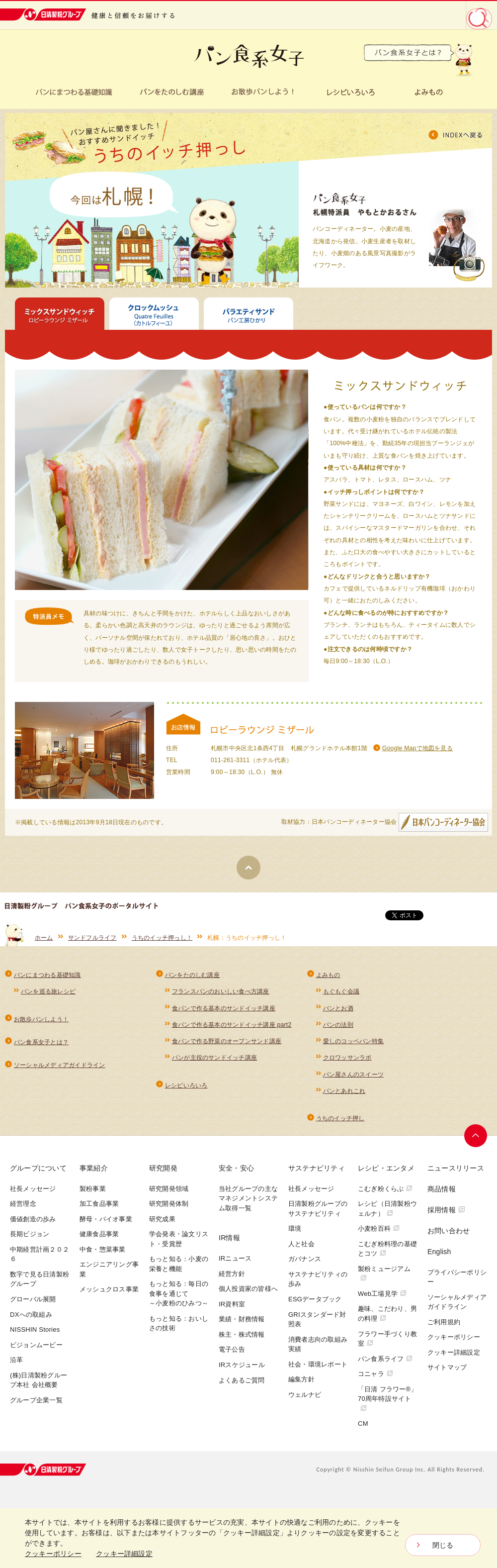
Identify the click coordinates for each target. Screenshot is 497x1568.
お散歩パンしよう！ (41, 1019)
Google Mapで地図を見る (417, 748)
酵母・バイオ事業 (106, 1219)
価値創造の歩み (33, 1219)
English (439, 1252)
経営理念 (23, 1203)
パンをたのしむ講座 (192, 975)
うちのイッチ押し (340, 1118)
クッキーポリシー (453, 1337)
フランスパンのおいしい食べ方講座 (220, 991)
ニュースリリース (455, 1168)
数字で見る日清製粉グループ (39, 1279)
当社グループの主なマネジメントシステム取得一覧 (248, 1198)
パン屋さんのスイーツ (353, 1074)
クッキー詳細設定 (453, 1352)
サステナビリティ (316, 1168)
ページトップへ (475, 1135)
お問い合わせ (448, 1231)
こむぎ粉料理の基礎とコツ (387, 1249)
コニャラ (375, 1373)
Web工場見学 (382, 1293)
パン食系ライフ (385, 1359)
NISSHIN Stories (35, 1329)
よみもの (328, 975)
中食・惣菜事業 (103, 1249)
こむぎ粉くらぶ (385, 1188)
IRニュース (235, 1258)
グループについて (38, 1168)
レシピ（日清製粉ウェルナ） (387, 1208)
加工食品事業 (99, 1203)
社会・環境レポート (317, 1364)
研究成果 (162, 1219)
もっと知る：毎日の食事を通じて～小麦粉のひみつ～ (178, 1293)
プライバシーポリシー (457, 1277)
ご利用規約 (443, 1322)
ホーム (44, 937)
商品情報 (441, 1189)
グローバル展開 (33, 1299)
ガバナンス (304, 1259)
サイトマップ (447, 1367)
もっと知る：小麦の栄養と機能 (178, 1264)
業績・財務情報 (242, 1319)
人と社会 (301, 1244)
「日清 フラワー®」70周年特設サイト (387, 1398)
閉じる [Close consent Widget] (443, 1545)
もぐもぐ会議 (341, 991)
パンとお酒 (338, 1008)
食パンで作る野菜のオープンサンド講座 (226, 1041)
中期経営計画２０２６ (39, 1254)
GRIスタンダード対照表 (317, 1319)
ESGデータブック (315, 1299)
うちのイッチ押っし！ (162, 937)
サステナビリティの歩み (317, 1279)
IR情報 (229, 1238)
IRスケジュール (242, 1365)
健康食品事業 (99, 1234)
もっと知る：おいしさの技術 (178, 1323)
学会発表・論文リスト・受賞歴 (178, 1239)
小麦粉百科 (379, 1228)
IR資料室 (232, 1304)
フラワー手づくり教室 (387, 1339)
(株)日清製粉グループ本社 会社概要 (38, 1380)
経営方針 (232, 1273)
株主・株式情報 (242, 1334)
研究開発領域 (168, 1188)
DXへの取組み (31, 1314)
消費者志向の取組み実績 (317, 1344)
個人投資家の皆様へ (248, 1288)
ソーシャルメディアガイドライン (59, 1065)
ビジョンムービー (36, 1345)
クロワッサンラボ (347, 1057)
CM (363, 1423)
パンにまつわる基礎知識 (47, 975)
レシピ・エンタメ (386, 1168)
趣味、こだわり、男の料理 (387, 1313)
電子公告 (232, 1349)
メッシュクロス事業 (109, 1289)
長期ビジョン (29, 1234)
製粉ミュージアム (384, 1273)
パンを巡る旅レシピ (48, 991)
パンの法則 (338, 1024)
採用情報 (446, 1210)
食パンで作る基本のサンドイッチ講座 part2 (232, 1024)
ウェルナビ (304, 1394)
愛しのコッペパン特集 (353, 1041)
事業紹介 (94, 1168)
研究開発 (163, 1168)
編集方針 (301, 1379)
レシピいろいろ (186, 1085)
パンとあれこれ (344, 1090)
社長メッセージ (33, 1188)
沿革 (16, 1360)
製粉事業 (93, 1188)
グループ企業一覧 (36, 1400)
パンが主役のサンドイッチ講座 (214, 1057)
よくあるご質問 (242, 1380)
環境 (295, 1228)
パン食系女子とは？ (41, 1042)
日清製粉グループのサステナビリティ (317, 1208)
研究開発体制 (168, 1203)
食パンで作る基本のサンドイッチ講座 (223, 1008)
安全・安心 (236, 1168)
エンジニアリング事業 (109, 1269)
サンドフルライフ (92, 937)
